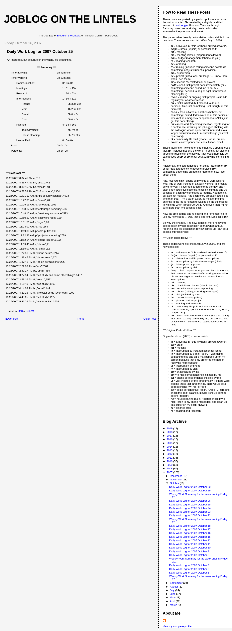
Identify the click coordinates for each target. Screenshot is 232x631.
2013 (170, 450)
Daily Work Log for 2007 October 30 (190, 486)
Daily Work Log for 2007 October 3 (189, 565)
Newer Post (11, 318)
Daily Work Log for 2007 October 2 (189, 569)
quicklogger (181, 25)
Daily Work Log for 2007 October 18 (190, 525)
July (172, 590)
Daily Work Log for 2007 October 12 (190, 540)
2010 (170, 461)
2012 (170, 453)
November (176, 479)
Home (81, 318)
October (175, 483)
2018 (170, 432)
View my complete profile (177, 626)
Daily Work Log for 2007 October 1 (189, 572)
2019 (170, 428)
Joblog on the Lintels (70, 19)
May (172, 597)
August (174, 586)
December (176, 475)
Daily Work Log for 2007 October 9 (189, 551)
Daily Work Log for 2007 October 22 (190, 515)
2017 (170, 435)
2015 (170, 443)
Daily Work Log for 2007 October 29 (190, 490)
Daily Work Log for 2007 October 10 (190, 547)
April (173, 601)
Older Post (149, 318)
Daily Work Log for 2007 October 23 (190, 511)
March (174, 604)
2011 (170, 457)
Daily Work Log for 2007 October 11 (190, 543)
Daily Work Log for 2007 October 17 (190, 529)
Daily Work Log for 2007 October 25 (190, 504)
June (173, 593)
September (176, 582)
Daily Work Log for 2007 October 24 (190, 508)
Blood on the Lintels (68, 35)
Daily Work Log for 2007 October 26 (190, 500)
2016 (170, 439)
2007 (170, 472)
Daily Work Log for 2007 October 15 (190, 536)
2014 (170, 446)
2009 (170, 464)
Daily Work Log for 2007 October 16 (190, 532)
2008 (170, 468)
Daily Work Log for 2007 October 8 (189, 555)
